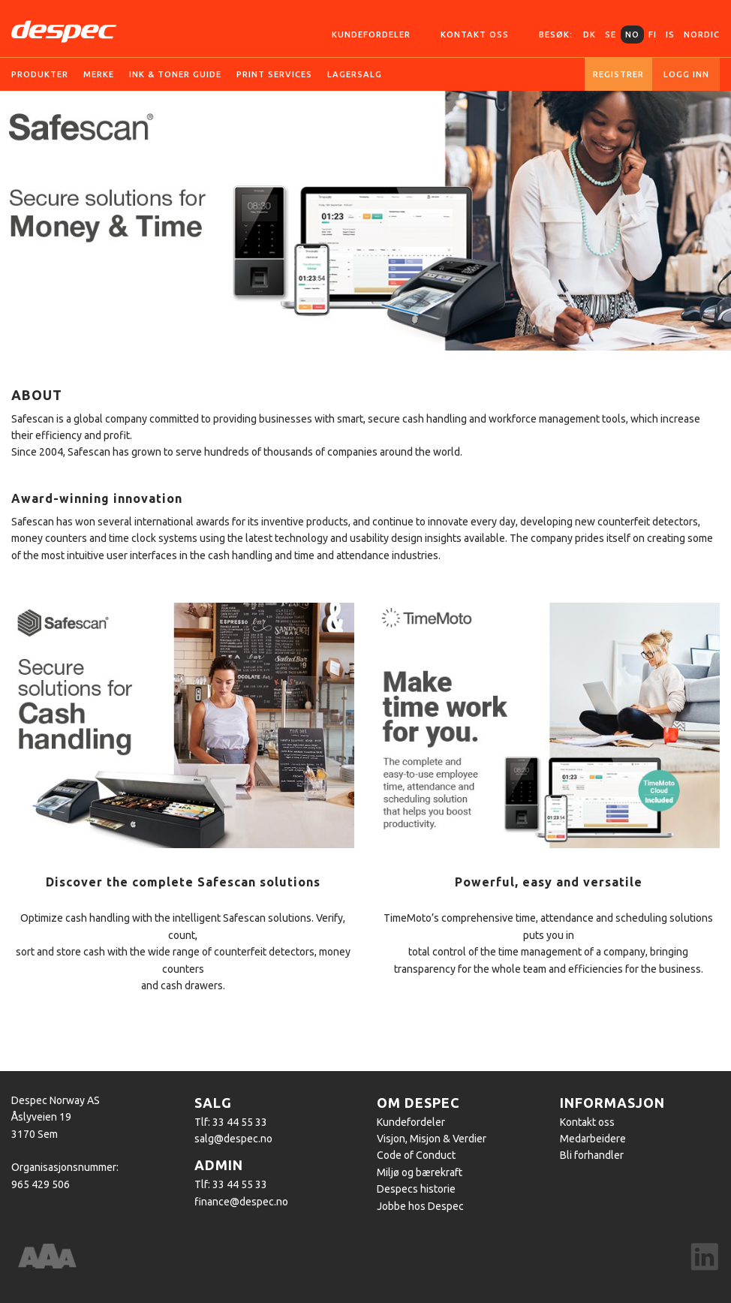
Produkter (39, 74)
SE (610, 34)
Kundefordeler (371, 34)
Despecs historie (416, 1189)
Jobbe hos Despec (420, 1206)
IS (670, 34)
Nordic (702, 34)
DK (589, 34)
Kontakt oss (475, 34)
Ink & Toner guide (175, 74)
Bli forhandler (592, 1155)
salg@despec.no (233, 1139)
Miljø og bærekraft (419, 1172)
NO (632, 34)
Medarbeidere (593, 1139)
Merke (98, 74)
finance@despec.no (241, 1202)
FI (652, 34)
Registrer (618, 74)
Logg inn (686, 74)
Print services (274, 74)
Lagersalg (354, 74)
